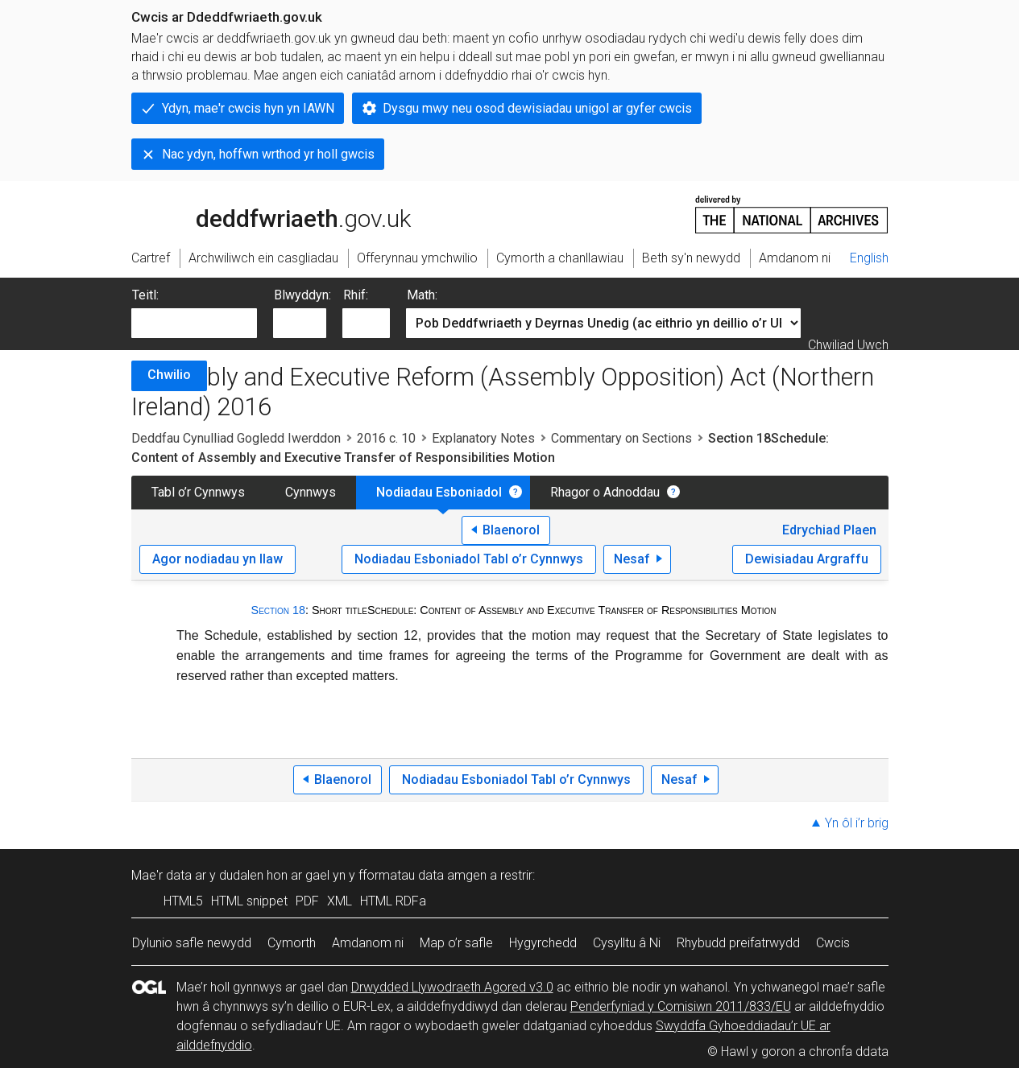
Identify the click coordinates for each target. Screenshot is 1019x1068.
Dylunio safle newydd (191, 942)
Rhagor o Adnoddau (605, 492)
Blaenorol (511, 530)
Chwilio (169, 374)
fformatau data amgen (422, 875)
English (869, 258)
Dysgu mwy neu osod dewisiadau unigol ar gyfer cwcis (537, 108)
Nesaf (632, 559)
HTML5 (183, 901)
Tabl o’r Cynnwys (198, 492)
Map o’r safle (456, 942)
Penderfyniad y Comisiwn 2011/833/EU (680, 1006)
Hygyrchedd (543, 942)
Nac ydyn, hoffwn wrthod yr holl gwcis (268, 154)
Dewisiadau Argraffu (806, 559)
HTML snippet (249, 901)
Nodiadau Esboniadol (439, 492)
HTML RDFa (393, 901)
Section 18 (278, 610)
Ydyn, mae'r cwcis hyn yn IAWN (248, 108)
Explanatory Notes (483, 438)
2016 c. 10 (386, 438)
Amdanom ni (368, 942)
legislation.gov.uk (258, 213)
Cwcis (833, 942)
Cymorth (291, 942)
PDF (307, 901)
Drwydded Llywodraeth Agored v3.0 (452, 987)
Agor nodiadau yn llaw (217, 559)
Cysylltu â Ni (627, 942)
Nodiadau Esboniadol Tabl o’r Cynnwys (468, 559)
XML (339, 901)
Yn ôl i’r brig (857, 823)
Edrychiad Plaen (829, 530)
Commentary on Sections (621, 438)
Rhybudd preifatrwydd (738, 942)
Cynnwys (310, 492)
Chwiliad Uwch (848, 345)
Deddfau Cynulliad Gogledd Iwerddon (236, 438)
